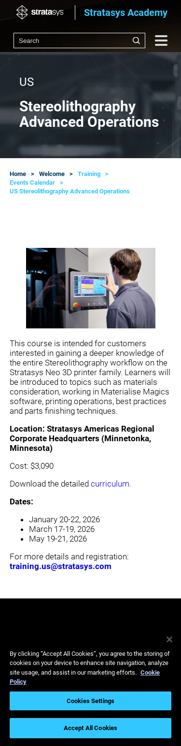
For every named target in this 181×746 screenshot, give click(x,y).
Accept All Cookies (90, 728)
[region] (90, 686)
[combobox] (79, 40)
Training (89, 173)
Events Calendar (32, 182)
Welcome (52, 173)
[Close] (169, 639)
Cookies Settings (90, 701)
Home (18, 173)
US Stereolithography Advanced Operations (70, 191)
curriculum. (111, 483)
